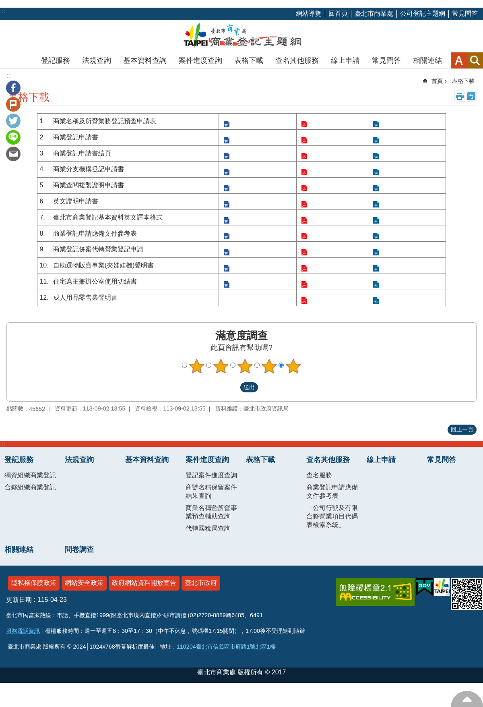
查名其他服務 (297, 60)
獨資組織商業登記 (30, 475)
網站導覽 (309, 13)
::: (2, 444)
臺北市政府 (201, 582)
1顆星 (196, 366)
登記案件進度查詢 (211, 475)
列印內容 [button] (459, 96)
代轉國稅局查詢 (208, 528)
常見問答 (465, 13)
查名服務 (319, 475)
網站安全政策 (84, 582)
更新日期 (19, 599)
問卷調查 (79, 549)
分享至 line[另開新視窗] (13, 137)
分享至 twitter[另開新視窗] (13, 121)
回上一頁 (462, 429)
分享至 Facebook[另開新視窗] (13, 88)
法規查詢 (96, 60)
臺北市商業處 (374, 13)
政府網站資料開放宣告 (144, 582)
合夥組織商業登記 (30, 487)
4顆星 (269, 366)
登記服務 (55, 60)
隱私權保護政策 (33, 582)
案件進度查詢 (200, 60)
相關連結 (427, 60)
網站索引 (475, 60)
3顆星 (245, 366)
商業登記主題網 (241, 36)
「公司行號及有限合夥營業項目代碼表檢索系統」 (332, 516)
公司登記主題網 (422, 13)
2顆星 (221, 366)
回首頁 (338, 13)
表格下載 (248, 60)
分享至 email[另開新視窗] (13, 154)
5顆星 (293, 366)
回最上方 (467, 699)
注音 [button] (471, 96)
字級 (459, 60)
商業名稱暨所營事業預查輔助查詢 (211, 512)
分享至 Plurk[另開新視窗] (13, 104)
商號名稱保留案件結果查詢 (211, 491)
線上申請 (345, 60)
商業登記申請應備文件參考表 (332, 491)
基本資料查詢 (145, 60)
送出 (232, 387)
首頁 (437, 81)
